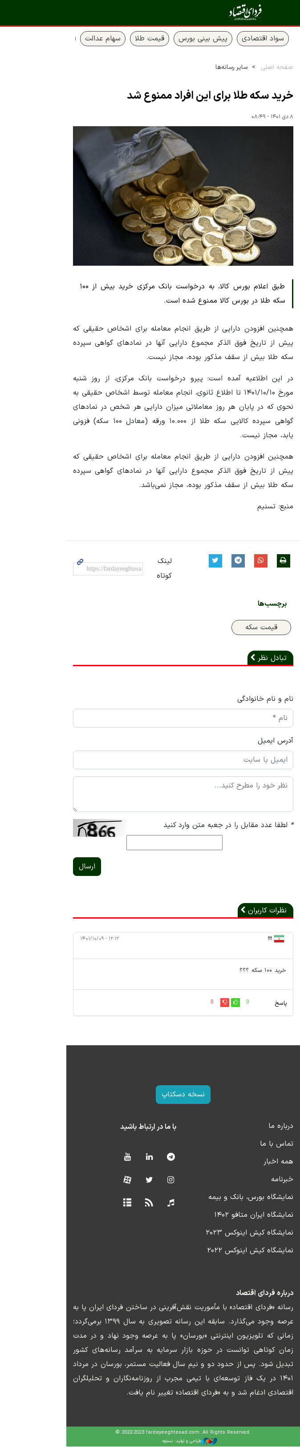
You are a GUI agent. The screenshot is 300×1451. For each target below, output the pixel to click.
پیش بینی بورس (173, 38)
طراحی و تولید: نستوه (157, 1445)
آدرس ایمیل (246, 744)
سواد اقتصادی (233, 38)
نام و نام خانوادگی (235, 703)
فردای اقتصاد (240, 12)
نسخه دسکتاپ (150, 1099)
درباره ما (251, 1130)
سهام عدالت (73, 38)
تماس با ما (247, 1148)
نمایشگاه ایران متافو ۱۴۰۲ (224, 1219)
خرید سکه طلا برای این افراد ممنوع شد (180, 96)
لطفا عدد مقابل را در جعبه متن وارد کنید (199, 829)
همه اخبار (249, 1166)
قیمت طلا (119, 38)
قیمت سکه (231, 631)
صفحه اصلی (247, 67)
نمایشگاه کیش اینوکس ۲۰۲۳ (220, 1237)
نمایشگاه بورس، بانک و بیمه (221, 1201)
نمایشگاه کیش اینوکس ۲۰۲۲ (220, 1255)
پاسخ (251, 1007)
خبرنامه (252, 1184)
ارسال (50, 870)
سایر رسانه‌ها (202, 67)
